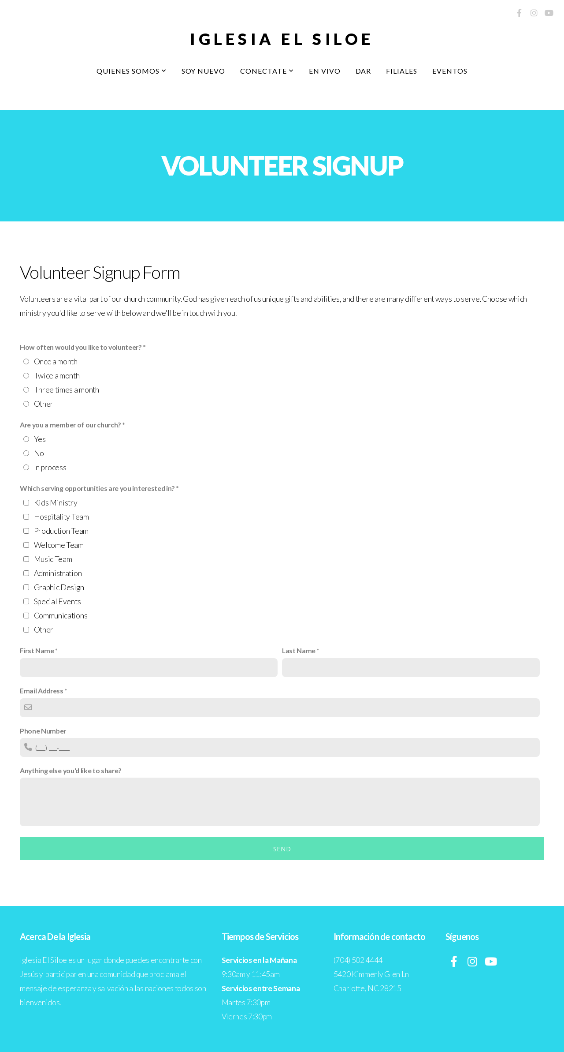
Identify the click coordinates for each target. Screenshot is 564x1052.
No (39, 453)
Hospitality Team (61, 516)
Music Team (53, 559)
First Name (37, 650)
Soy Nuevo (204, 71)
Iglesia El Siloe (282, 39)
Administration (58, 573)
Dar (363, 71)
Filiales (401, 71)
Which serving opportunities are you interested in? (97, 488)
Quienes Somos (131, 71)
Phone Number (43, 730)
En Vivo (325, 71)
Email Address (41, 690)
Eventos (450, 71)
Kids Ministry (56, 502)
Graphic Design (59, 587)
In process (50, 467)
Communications (61, 615)
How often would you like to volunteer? (81, 347)
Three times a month (66, 389)
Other (43, 403)
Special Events (57, 601)
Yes (40, 439)
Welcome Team (59, 545)
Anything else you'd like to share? (71, 770)
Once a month (56, 361)
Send (282, 848)
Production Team (61, 530)
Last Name (298, 650)
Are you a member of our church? (70, 424)
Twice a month (57, 375)
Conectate (267, 71)
